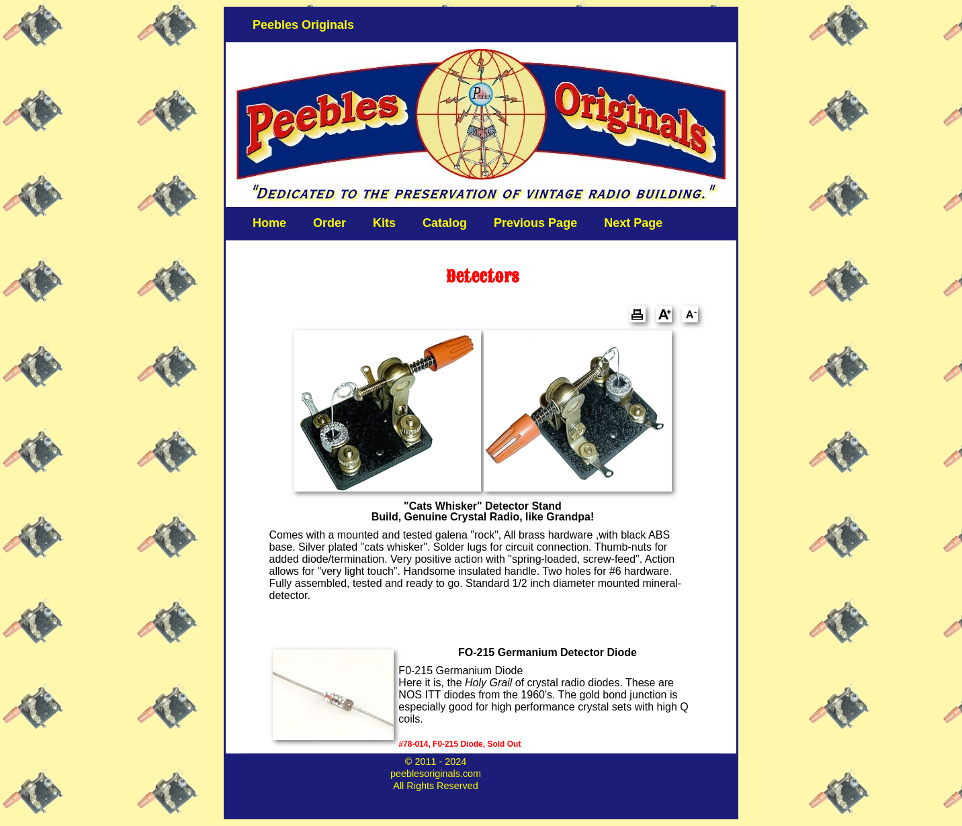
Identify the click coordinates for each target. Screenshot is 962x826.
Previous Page (535, 223)
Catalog (445, 223)
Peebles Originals (303, 25)
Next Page (633, 223)
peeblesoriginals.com (435, 773)
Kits (384, 223)
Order (329, 223)
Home (269, 223)
